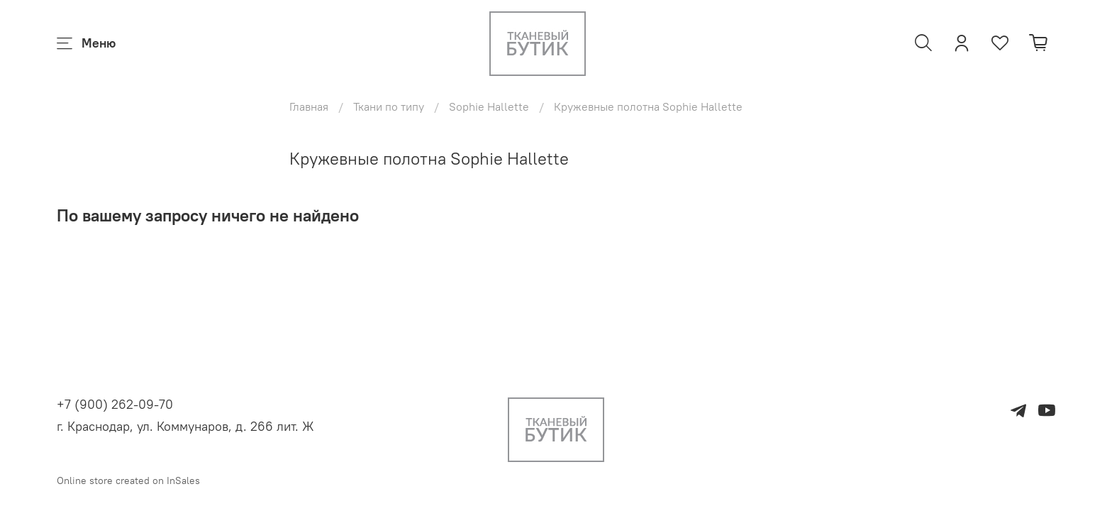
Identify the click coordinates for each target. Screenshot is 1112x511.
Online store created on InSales (128, 480)
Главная (308, 106)
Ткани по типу (388, 106)
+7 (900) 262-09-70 (115, 404)
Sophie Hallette (489, 106)
